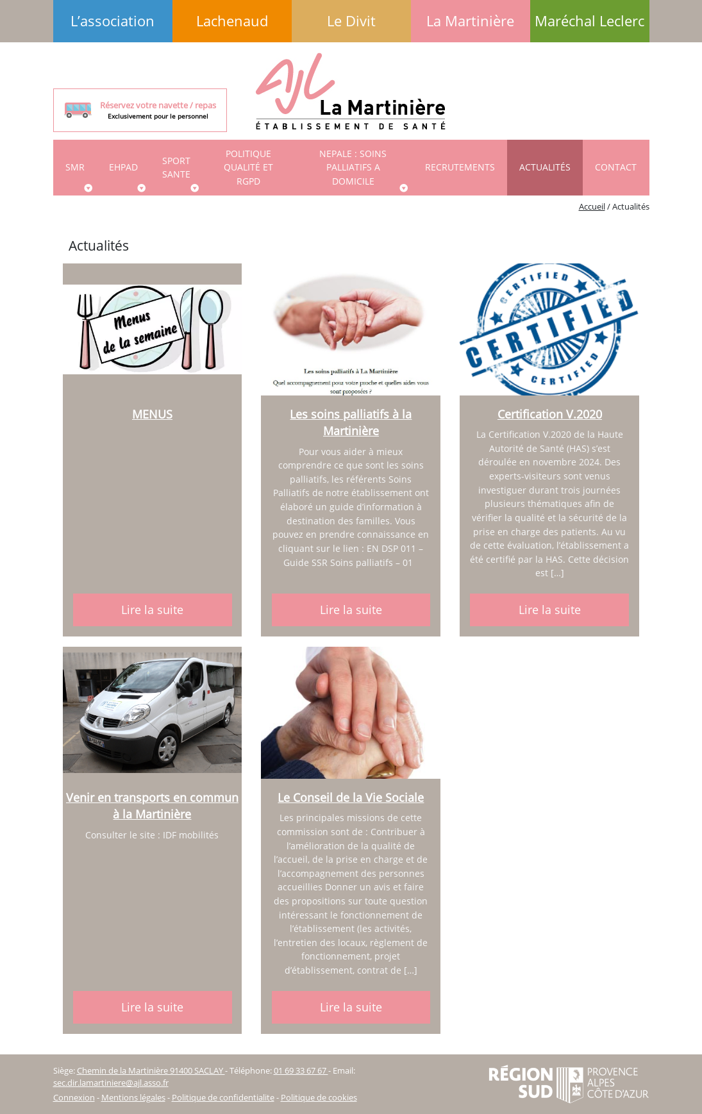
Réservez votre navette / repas (158, 110)
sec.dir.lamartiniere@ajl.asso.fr (111, 1082)
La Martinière (470, 21)
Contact (616, 167)
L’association (113, 21)
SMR (75, 167)
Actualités (545, 167)
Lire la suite (152, 609)
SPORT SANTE (176, 167)
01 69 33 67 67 (301, 1070)
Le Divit (351, 21)
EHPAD (123, 167)
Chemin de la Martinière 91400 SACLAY (151, 1070)
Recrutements (460, 167)
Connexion (74, 1097)
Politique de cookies (319, 1097)
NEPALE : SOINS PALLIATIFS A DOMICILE (353, 167)
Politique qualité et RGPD (248, 167)
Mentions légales (133, 1097)
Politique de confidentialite (223, 1097)
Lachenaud (232, 21)
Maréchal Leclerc (589, 21)
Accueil (592, 206)
